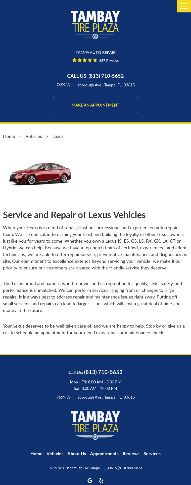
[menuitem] (36, 453)
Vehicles (34, 136)
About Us (76, 453)
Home (9, 136)
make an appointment (95, 105)
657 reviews (109, 60)
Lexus (58, 136)
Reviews (131, 453)
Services (152, 453)
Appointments (104, 453)
